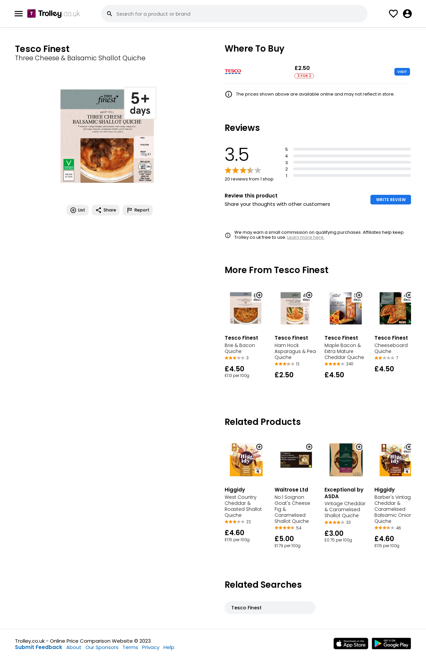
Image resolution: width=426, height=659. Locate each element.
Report (137, 210)
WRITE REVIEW (391, 199)
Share (105, 210)
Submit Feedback (38, 647)
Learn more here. (305, 237)
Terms (130, 647)
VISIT (402, 71)
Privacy (150, 647)
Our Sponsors (102, 647)
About (74, 647)
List (77, 210)
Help (168, 647)
